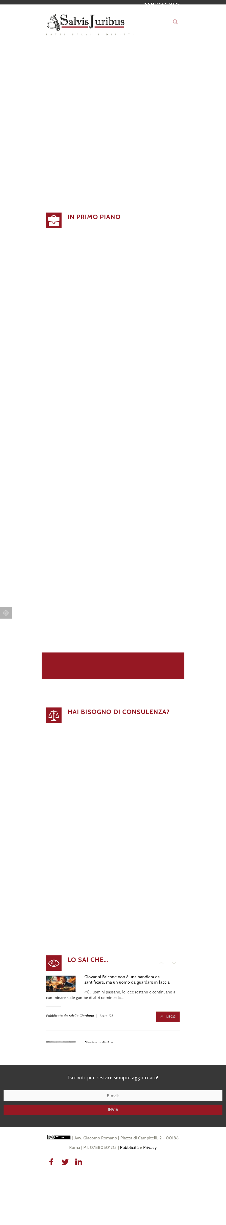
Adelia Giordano (81, 1015)
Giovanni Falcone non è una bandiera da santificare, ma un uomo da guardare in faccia (127, 979)
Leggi (172, 1017)
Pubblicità (129, 1147)
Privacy (150, 1147)
